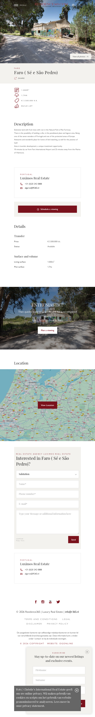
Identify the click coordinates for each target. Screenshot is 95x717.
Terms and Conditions (41, 619)
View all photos (80, 56)
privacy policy (57, 623)
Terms (22, 540)
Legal (66, 619)
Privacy (18, 540)
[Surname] (59, 680)
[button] (74, 5)
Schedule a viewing (47, 209)
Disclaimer (34, 623)
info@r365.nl (72, 611)
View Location (47, 405)
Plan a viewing (47, 330)
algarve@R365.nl (32, 187)
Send (73, 539)
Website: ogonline (60, 643)
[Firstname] (59, 670)
